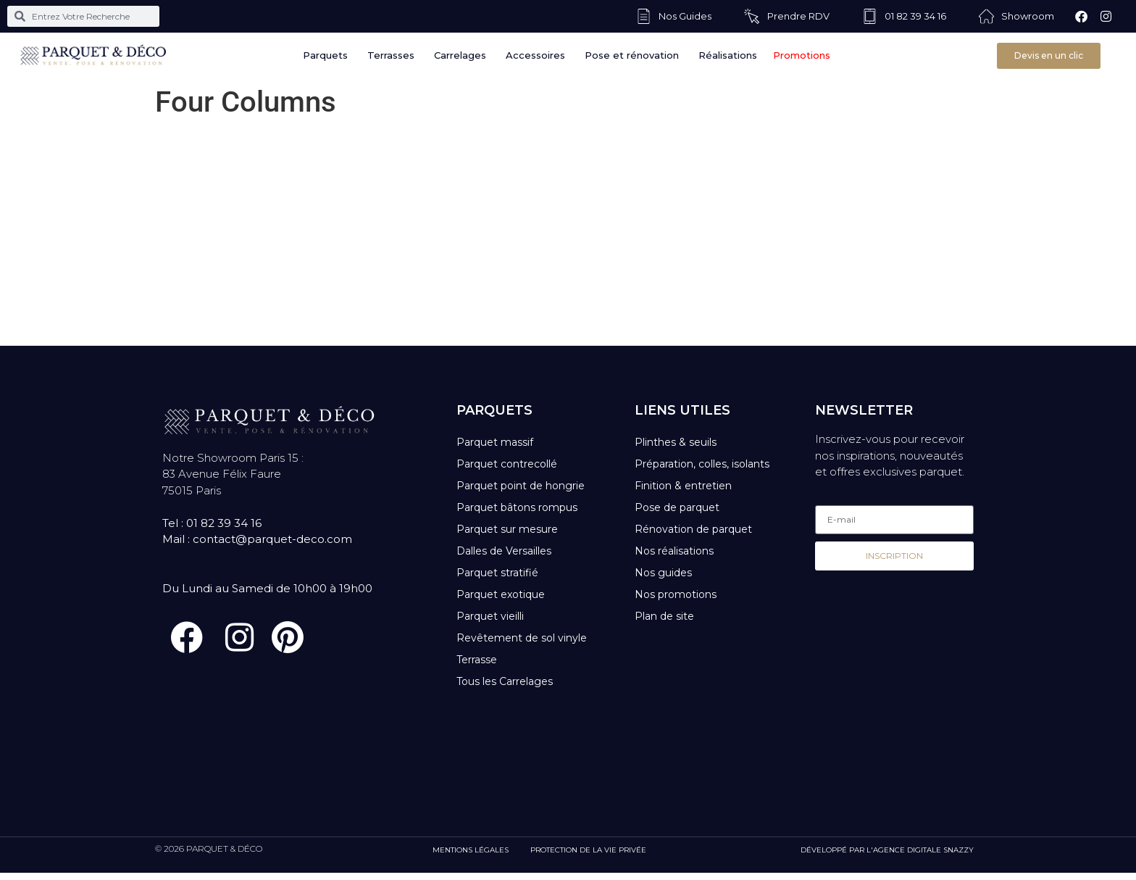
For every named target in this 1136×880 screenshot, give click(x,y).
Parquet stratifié (497, 572)
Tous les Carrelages (504, 681)
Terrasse (476, 659)
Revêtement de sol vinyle (521, 637)
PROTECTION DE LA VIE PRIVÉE (588, 857)
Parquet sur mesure (507, 529)
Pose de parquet (677, 507)
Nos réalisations (674, 550)
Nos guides (663, 572)
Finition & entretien (683, 485)
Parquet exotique (500, 594)
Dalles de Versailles (503, 550)
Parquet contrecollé (506, 463)
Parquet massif (494, 442)
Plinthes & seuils (676, 442)
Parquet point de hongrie (520, 485)
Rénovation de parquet (693, 529)
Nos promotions (676, 594)
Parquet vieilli (490, 616)
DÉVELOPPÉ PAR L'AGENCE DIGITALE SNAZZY (887, 857)
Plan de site (664, 616)
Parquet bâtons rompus (516, 507)
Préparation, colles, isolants (702, 463)
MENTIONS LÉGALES (471, 857)
